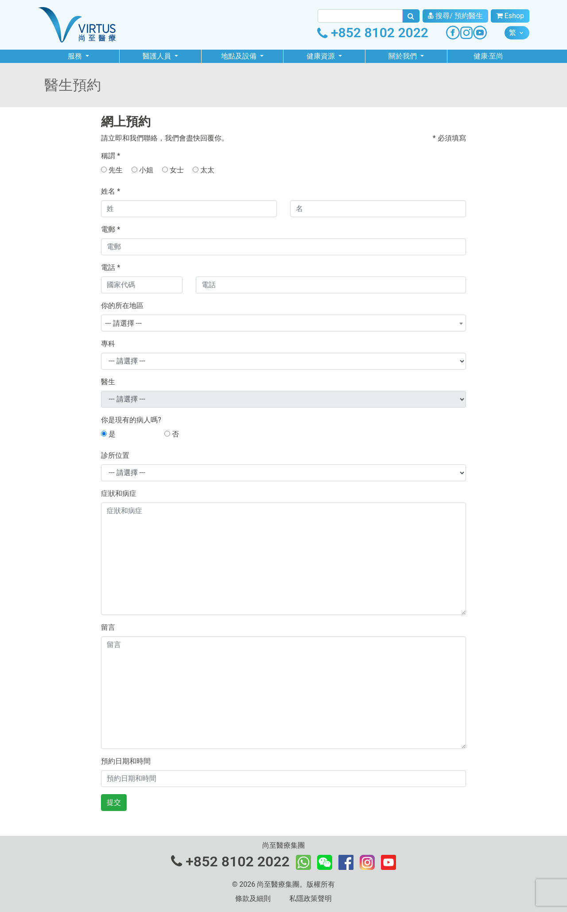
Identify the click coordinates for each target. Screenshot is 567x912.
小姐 (142, 170)
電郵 (110, 229)
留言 (108, 627)
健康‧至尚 (488, 56)
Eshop (510, 16)
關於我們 (403, 56)
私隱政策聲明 (310, 898)
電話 (110, 267)
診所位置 (115, 455)
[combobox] (283, 323)
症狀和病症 (118, 493)
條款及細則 (253, 898)
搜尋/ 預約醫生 (455, 16)
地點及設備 (239, 56)
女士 (173, 170)
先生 (112, 170)
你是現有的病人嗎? (131, 420)
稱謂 (110, 156)
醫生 (108, 382)
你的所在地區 (122, 305)
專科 (108, 343)
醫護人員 (158, 56)
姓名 (110, 191)
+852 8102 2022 (372, 32)
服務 (76, 56)
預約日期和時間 (126, 761)
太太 (203, 170)
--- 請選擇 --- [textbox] (123, 323)
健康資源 (322, 56)
